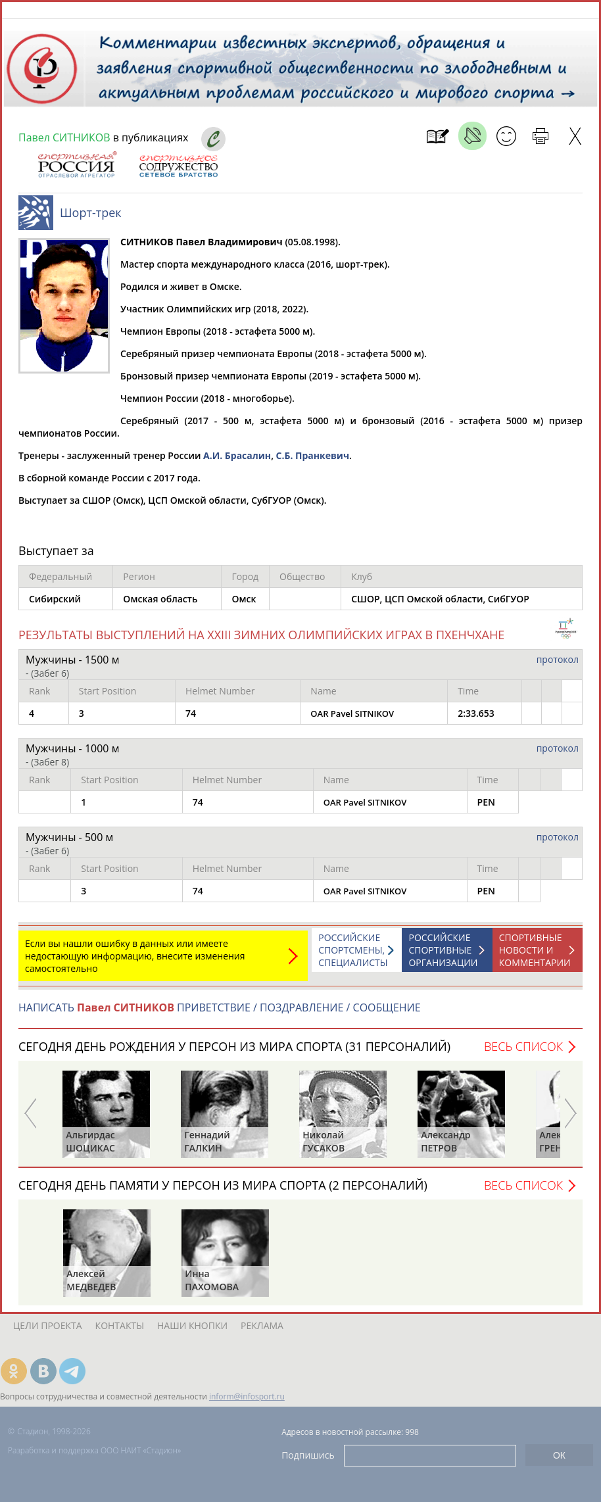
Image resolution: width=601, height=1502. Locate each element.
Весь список (523, 1053)
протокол (558, 666)
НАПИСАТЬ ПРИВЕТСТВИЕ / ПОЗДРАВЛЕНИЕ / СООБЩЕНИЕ (219, 1014)
